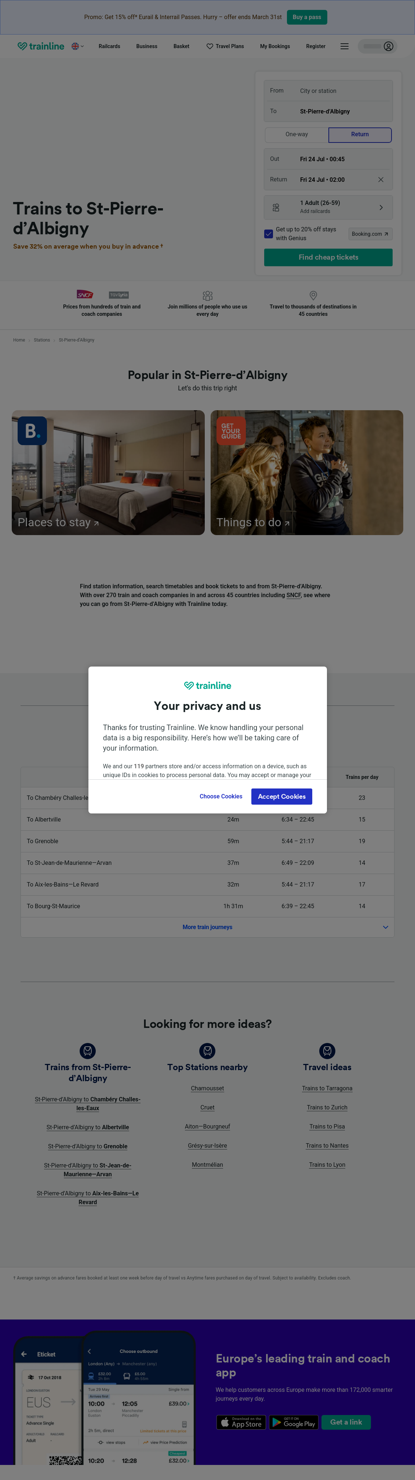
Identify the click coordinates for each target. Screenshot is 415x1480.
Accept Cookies (282, 796)
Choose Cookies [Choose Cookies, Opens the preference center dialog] (221, 796)
